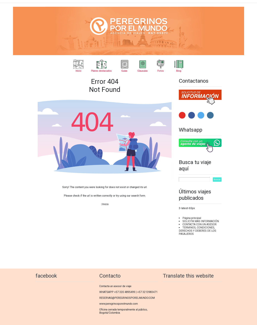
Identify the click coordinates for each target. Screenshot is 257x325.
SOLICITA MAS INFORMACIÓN (200, 221)
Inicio (105, 204)
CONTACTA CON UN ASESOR (199, 224)
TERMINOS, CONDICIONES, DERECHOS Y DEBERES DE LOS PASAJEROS (197, 230)
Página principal (191, 218)
